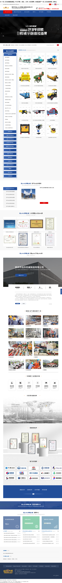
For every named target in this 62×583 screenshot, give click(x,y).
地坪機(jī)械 (10, 157)
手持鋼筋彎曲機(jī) (8, 88)
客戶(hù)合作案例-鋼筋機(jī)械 (11, 191)
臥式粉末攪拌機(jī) (10, 142)
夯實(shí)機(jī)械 (10, 153)
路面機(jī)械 (10, 131)
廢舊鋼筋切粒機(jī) (8, 99)
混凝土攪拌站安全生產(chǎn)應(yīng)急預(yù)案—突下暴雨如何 (12, 542)
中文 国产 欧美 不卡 (12, 582)
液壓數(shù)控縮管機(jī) (8, 116)
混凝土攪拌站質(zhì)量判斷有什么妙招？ (50, 543)
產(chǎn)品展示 (26, 11)
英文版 (58, 4)
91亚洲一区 (7, 582)
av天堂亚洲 (16, 582)
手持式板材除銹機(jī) (8, 105)
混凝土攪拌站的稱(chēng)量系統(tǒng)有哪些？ (50, 535)
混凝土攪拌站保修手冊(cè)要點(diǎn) (12, 533)
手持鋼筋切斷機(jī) (8, 85)
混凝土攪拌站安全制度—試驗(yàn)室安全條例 (12, 535)
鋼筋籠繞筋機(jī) (7, 91)
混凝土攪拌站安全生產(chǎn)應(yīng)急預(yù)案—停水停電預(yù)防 (12, 540)
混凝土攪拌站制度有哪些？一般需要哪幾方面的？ (50, 537)
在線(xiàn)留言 (47, 566)
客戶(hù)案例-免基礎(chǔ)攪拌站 (11, 206)
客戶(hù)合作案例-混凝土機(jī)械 (11, 194)
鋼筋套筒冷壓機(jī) (8, 122)
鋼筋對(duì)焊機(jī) (8, 82)
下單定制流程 (49, 11)
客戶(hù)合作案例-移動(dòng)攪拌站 (11, 203)
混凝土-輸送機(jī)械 (10, 135)
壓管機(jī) (6, 119)
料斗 (10, 150)
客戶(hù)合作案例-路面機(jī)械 (11, 197)
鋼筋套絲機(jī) (7, 68)
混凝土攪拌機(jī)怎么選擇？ (50, 539)
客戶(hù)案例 (41, 11)
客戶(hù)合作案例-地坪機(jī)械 (11, 200)
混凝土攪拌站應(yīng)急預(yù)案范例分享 (31, 543)
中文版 (52, 4)
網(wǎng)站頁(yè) (8, 11)
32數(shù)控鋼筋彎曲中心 (9, 127)
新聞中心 (34, 11)
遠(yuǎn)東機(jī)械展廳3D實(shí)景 (8, 553)
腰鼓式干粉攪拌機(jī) (10, 146)
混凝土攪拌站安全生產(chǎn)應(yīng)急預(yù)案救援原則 (12, 538)
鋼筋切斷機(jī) (7, 57)
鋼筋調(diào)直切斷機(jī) (9, 65)
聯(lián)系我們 (53, 566)
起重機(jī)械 (10, 161)
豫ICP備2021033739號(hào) (23, 573)
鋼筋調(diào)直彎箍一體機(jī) (9, 74)
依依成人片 (20, 582)
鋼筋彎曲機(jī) (7, 60)
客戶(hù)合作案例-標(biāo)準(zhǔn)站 (11, 188)
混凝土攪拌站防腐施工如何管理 (31, 541)
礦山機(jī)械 (10, 172)
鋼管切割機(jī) (7, 102)
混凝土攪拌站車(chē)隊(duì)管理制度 (31, 535)
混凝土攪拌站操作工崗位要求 (31, 539)
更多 (19, 531)
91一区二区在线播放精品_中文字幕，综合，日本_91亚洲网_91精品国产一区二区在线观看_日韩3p (28, 1)
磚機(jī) (10, 168)
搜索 (58, 45)
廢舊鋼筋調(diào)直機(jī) (9, 96)
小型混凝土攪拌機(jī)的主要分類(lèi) (50, 541)
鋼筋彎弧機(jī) (7, 71)
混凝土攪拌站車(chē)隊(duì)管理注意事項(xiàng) (31, 537)
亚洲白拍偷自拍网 (2, 582)
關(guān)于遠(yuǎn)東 (17, 11)
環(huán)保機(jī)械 (10, 164)
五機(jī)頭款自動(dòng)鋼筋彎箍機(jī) (10, 113)
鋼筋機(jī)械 (10, 54)
